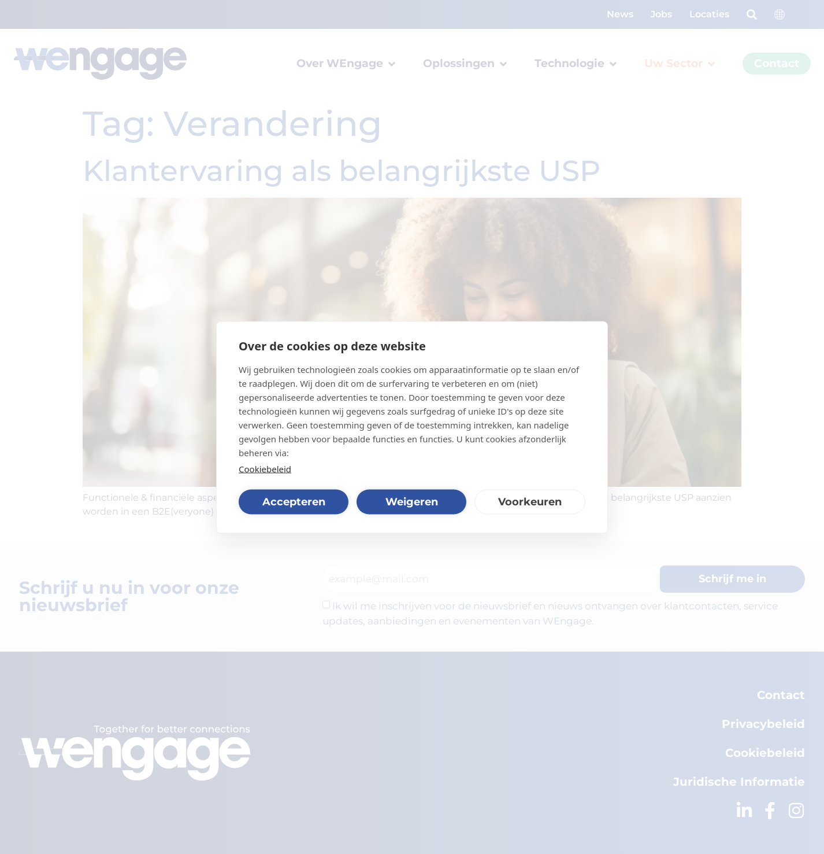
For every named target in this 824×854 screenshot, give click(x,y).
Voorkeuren (530, 502)
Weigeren (411, 502)
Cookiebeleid (265, 468)
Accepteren (293, 502)
